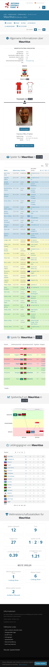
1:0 (37, 348)
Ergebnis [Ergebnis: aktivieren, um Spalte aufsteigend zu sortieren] (37, 344)
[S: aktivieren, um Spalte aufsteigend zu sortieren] (33, 452)
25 (29, 459)
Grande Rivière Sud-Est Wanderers (34, 183)
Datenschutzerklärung (10, 642)
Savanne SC (34, 275)
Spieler (16, 23)
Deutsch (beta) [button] (39, 3)
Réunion (9, 462)
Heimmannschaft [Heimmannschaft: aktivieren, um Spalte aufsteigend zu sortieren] (18, 344)
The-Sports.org (30, 60)
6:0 (37, 359)
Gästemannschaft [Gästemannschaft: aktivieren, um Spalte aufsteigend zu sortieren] (29, 344)
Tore (35, 526)
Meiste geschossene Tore (13, 572)
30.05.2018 (7, 363)
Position (22, 170)
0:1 (37, 379)
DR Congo (10, 499)
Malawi (9, 487)
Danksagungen (8, 637)
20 (29, 462)
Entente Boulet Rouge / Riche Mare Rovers (35, 322)
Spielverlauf (32, 23)
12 (29, 470)
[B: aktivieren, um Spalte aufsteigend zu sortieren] (30, 452)
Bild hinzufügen (24, 129)
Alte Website (29, 3)
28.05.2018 (7, 368)
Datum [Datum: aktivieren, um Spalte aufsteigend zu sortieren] (6, 344)
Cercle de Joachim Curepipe (33, 190)
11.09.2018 (7, 348)
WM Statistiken (22, 26)
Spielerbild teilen (9, 639)
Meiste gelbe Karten (13, 588)
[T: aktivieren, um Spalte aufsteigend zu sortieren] (43, 452)
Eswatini (9, 479)
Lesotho (9, 482)
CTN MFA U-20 (35, 225)
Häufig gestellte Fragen (10, 632)
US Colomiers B (35, 287)
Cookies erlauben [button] (41, 663)
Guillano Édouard (13, 595)
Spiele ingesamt (13, 526)
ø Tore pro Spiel (13, 552)
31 (29, 456)
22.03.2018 (7, 379)
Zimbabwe (10, 473)
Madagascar (10, 459)
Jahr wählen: (30, 29)
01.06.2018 (7, 359)
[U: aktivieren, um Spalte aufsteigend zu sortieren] (35, 452)
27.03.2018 (7, 372)
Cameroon (10, 496)
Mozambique (10, 476)
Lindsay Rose (13, 580)
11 (29, 476)
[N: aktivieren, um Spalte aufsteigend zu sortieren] (39, 452)
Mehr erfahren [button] (23, 664)
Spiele (23, 23)
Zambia (9, 484)
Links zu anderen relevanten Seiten (13, 630)
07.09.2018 (7, 355)
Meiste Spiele (35, 572)
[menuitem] (28, 409)
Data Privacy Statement (10, 644)
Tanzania (9, 490)
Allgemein (8, 23)
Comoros (9, 470)
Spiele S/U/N (35, 538)
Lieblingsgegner (10, 26)
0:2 (37, 372)
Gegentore (13, 538)
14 (29, 465)
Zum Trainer (24, 145)
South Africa (10, 467)
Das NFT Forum (8, 634)
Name (6, 170)
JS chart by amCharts (38, 435)
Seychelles (10, 456)
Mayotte (9, 493)
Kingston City (34, 280)
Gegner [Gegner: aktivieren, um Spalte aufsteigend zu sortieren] (6, 452)
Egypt (8, 501)
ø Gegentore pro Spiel (36, 551)
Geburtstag (16, 170)
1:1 (37, 355)
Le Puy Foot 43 (35, 305)
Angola (9, 465)
